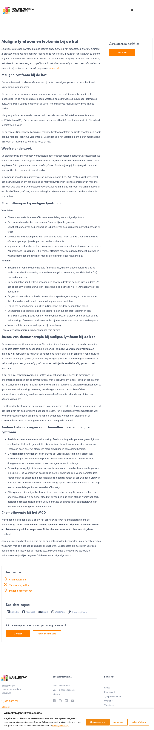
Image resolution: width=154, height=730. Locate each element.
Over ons (108, 701)
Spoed (107, 688)
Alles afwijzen (113, 722)
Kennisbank (109, 692)
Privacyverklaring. (64, 725)
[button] (13, 612)
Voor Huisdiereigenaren (64, 690)
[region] (77, 719)
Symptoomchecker (113, 696)
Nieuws (56, 694)
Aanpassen (91, 722)
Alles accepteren (138, 722)
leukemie (55, 68)
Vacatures (109, 705)
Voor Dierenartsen (61, 685)
